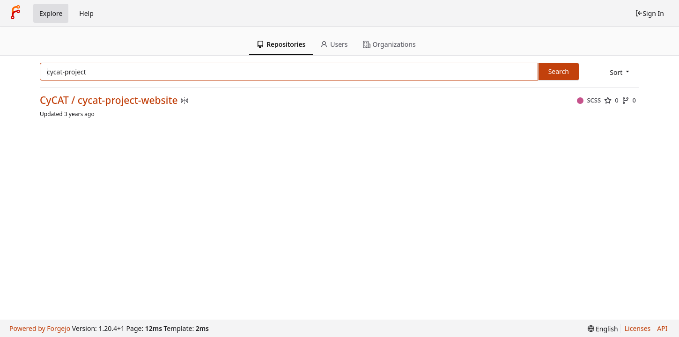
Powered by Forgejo (39, 328)
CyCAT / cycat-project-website (108, 100)
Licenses (638, 328)
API (662, 328)
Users (333, 44)
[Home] (15, 13)
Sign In (649, 13)
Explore (50, 13)
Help (86, 13)
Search (558, 71)
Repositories (281, 44)
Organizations (389, 44)
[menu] (620, 72)
